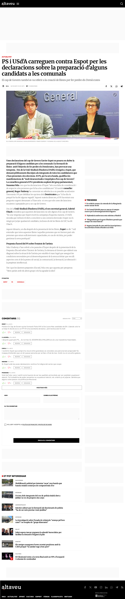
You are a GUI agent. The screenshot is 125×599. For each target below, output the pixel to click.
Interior (18, 488)
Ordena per (66, 318)
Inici (4, 592)
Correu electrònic (51, 395)
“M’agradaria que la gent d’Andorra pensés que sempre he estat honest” (103, 221)
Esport (38, 592)
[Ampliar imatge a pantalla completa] (115, 95)
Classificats (57, 592)
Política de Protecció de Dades (41, 595)
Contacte (13, 595)
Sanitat (18, 537)
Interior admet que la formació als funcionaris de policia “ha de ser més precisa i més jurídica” (39, 504)
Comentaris (32, 86)
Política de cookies (63, 595)
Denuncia (27, 332)
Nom (5, 395)
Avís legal (76, 595)
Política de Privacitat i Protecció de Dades (37, 424)
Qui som (5, 595)
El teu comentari (10, 406)
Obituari (68, 592)
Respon (17, 332)
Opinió (22, 592)
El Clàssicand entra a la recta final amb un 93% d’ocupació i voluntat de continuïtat (39, 553)
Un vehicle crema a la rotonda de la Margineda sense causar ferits (103, 205)
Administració (20, 500)
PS (12, 282)
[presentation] (21, 433)
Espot (5, 282)
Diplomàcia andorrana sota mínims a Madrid (104, 216)
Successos (19, 476)
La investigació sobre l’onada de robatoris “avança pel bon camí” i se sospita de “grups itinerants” (40, 516)
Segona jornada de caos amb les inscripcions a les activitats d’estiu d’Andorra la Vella (103, 227)
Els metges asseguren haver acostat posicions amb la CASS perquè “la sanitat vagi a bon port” (37, 541)
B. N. (7, 86)
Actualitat (7, 57)
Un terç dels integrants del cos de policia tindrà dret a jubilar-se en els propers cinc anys (37, 492)
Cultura (18, 549)
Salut (17, 524)
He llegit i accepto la (28, 424)
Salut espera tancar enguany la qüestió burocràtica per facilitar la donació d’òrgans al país (38, 529)
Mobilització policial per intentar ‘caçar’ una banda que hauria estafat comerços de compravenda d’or (38, 480)
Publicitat (23, 595)
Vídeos (46, 592)
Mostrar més (42, 388)
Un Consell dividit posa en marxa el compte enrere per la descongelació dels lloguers (102, 211)
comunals (20, 282)
